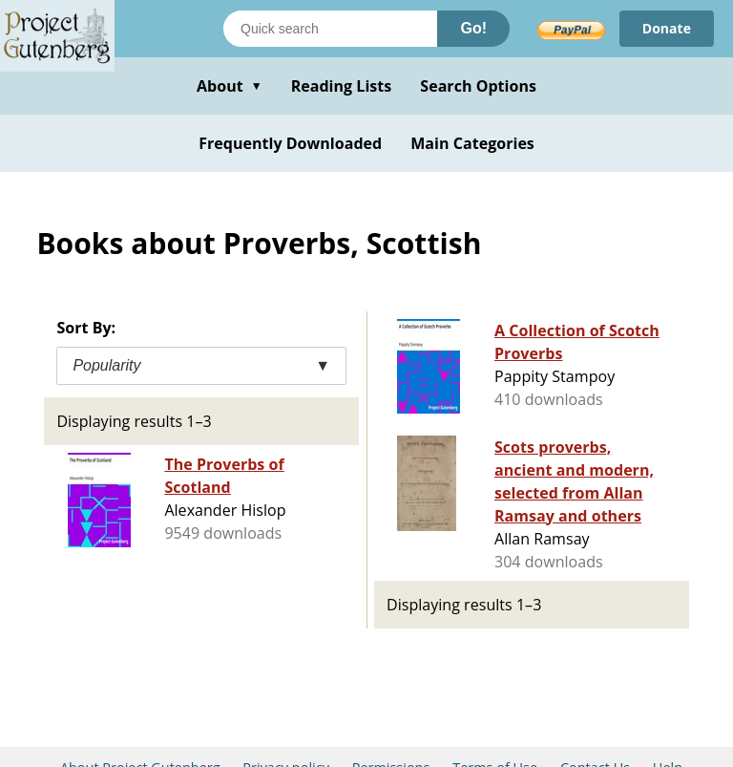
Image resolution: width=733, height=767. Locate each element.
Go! (473, 28)
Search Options (478, 85)
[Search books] (330, 29)
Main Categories (472, 143)
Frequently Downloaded (290, 143)
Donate (666, 28)
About (229, 86)
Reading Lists (341, 85)
